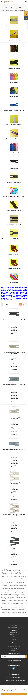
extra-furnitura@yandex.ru (15, 677)
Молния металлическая (14, 68)
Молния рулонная (13, 96)
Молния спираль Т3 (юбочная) (14, 124)
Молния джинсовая (14, 54)
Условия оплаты (14, 632)
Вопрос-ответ (14, 648)
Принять (14, 694)
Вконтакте (13, 668)
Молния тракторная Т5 (14, 254)
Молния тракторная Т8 (14, 268)
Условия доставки (14, 634)
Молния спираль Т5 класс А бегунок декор (14, 196)
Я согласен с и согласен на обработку (14, 659)
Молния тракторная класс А (14, 224)
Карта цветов (14, 650)
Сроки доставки (14, 636)
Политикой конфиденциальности (14, 658)
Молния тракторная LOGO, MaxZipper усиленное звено (14, 239)
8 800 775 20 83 (15, 674)
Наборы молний (14, 282)
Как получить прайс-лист (14, 646)
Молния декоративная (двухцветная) (14, 40)
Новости (14, 623)
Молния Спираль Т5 (14, 152)
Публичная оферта (14, 625)
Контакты (14, 622)
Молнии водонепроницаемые (13, 25)
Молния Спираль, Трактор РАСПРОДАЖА (14, 110)
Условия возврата (14, 637)
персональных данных (16, 660)
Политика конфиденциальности (14, 627)
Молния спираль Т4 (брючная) (14, 138)
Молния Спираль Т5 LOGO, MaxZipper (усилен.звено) (14, 167)
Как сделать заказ (14, 644)
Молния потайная (13, 82)
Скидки (14, 639)
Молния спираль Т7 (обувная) (14, 210)
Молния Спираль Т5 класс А (14, 182)
